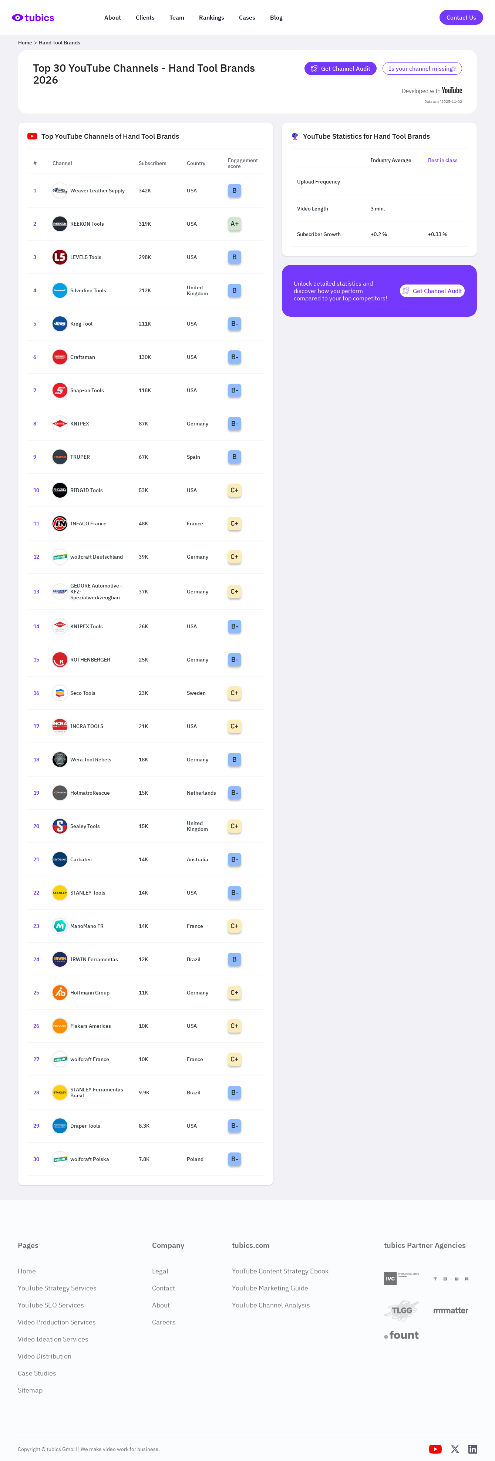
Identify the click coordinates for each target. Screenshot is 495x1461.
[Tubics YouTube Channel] (435, 1449)
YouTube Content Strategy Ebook (280, 1271)
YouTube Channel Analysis (271, 1305)
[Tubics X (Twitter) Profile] (455, 1449)
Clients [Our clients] (145, 17)
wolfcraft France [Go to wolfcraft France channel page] (81, 1059)
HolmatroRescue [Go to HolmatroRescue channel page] (81, 792)
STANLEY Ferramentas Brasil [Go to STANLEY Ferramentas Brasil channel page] (88, 1092)
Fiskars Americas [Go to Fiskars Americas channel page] (82, 1026)
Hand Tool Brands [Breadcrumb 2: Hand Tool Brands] (59, 43)
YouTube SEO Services (51, 1305)
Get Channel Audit (340, 68)
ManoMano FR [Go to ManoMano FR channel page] (78, 926)
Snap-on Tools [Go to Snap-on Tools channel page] (78, 390)
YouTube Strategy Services (57, 1288)
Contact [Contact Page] (163, 1288)
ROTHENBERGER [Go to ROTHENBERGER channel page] (81, 659)
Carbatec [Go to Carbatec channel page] (72, 859)
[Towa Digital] (455, 1278)
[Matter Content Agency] (455, 1310)
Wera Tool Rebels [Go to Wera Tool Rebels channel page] (82, 759)
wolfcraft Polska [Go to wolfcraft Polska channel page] (81, 1159)
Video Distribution (44, 1356)
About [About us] (112, 17)
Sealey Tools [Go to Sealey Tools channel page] (76, 826)
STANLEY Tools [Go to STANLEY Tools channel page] (79, 892)
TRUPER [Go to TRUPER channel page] (71, 457)
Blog (276, 17)
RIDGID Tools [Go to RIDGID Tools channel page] (78, 490)
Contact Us (461, 17)
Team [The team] (176, 17)
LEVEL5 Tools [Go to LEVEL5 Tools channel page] (77, 257)
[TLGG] (406, 1310)
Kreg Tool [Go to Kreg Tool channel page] (72, 323)
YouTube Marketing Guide (270, 1288)
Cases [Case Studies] (247, 17)
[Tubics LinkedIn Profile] (472, 1449)
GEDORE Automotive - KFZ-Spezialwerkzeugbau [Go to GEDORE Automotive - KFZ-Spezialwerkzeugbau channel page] (87, 591)
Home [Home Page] (27, 1271)
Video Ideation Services (53, 1339)
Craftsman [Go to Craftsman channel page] (74, 357)
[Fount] (406, 1335)
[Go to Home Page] (33, 17)
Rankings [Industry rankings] (211, 17)
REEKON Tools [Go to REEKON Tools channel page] (78, 223)
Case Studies (37, 1373)
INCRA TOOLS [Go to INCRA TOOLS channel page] (78, 726)
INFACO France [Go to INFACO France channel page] (80, 523)
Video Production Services (57, 1322)
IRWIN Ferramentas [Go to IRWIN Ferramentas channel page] (85, 959)
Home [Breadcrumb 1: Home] (25, 43)
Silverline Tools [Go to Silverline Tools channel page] (79, 290)
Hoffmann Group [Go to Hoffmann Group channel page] (81, 992)
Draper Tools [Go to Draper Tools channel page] (76, 1125)
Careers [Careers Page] (164, 1322)
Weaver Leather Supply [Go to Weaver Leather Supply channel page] (89, 190)
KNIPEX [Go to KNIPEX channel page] (71, 423)
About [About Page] (161, 1305)
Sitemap (30, 1390)
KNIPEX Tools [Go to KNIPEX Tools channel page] (78, 626)
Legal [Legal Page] (160, 1271)
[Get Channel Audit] (432, 290)
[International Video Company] (406, 1278)
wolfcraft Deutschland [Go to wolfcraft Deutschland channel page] (88, 556)
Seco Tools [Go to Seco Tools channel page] (74, 693)
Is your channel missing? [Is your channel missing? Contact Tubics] (422, 68)
